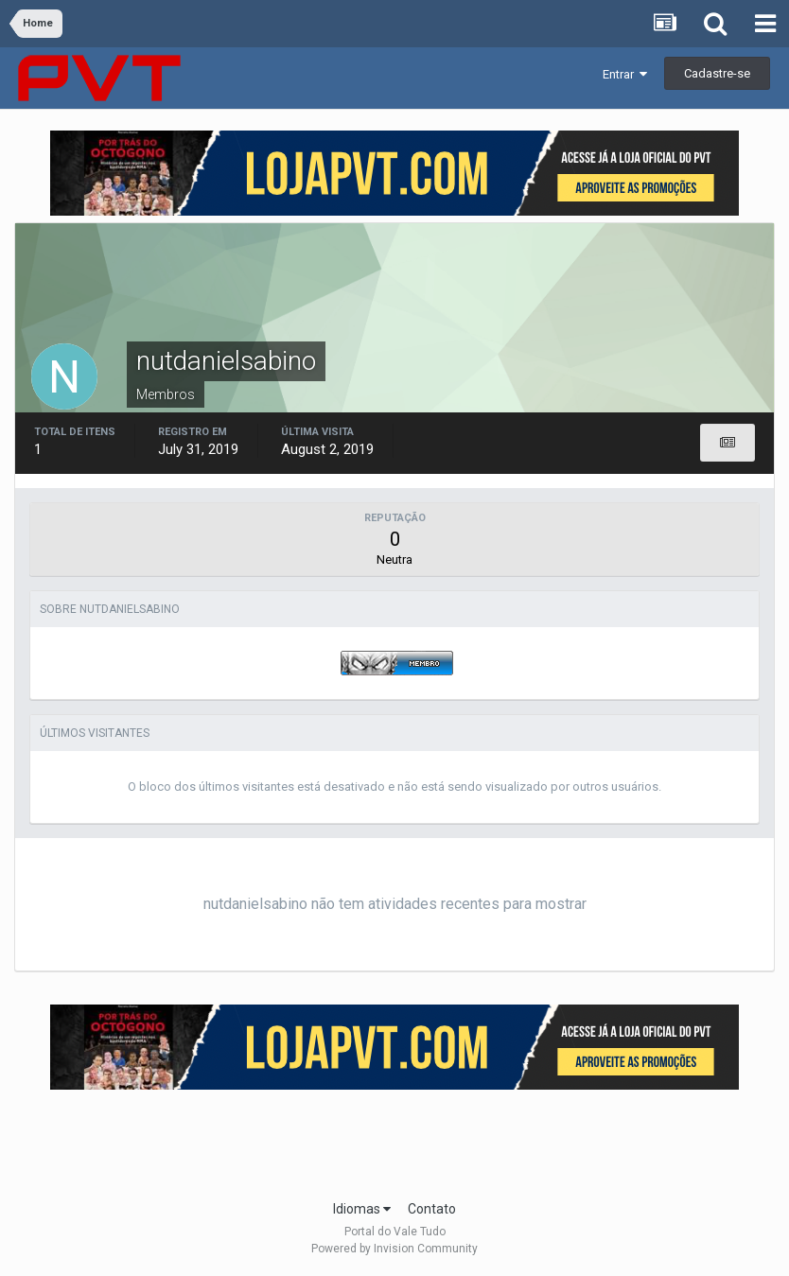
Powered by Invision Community (394, 1248)
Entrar (625, 74)
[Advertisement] (394, 1138)
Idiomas (362, 1208)
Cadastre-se (717, 73)
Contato (432, 1208)
